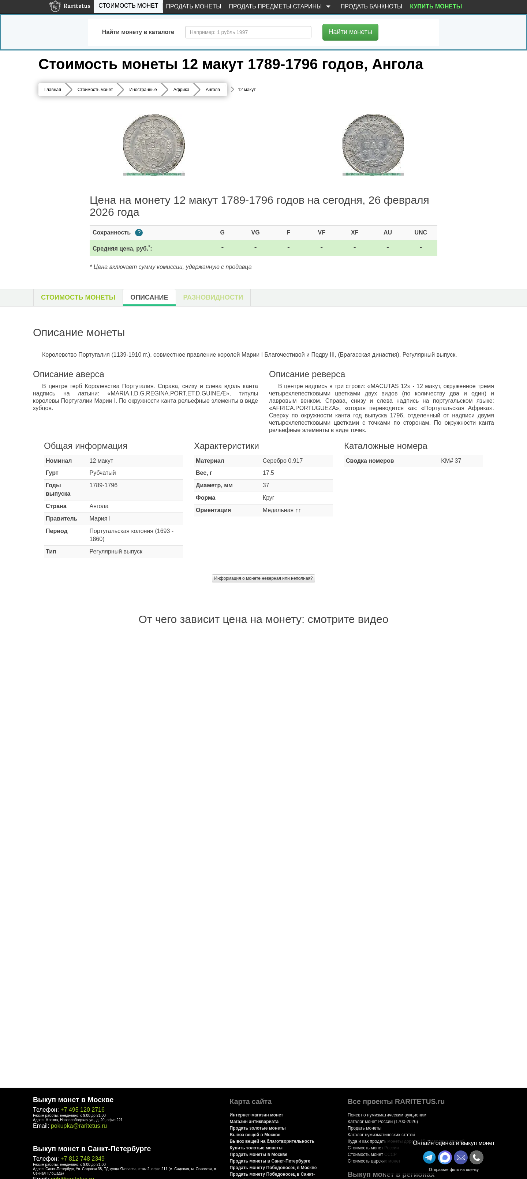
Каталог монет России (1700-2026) (383, 1121)
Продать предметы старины (281, 6)
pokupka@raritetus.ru (79, 1126)
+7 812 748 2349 (82, 1159)
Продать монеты (193, 6)
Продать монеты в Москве (259, 1154)
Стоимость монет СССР (372, 1154)
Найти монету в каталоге (138, 32)
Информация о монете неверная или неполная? (263, 578)
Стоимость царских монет (374, 1161)
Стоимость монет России (373, 1147)
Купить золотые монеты (256, 1147)
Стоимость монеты (78, 297)
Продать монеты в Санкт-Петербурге (270, 1161)
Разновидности (213, 297)
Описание (149, 297)
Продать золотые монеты (258, 1128)
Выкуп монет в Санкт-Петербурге (92, 1149)
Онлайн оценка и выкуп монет (454, 1143)
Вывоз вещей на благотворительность (272, 1141)
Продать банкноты (372, 6)
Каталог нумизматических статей (381, 1134)
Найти (350, 31)
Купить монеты (436, 6)
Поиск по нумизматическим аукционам (387, 1115)
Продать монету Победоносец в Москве (273, 1167)
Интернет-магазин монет (256, 1115)
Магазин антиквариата (254, 1121)
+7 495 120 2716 (82, 1110)
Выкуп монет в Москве (73, 1100)
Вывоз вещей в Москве (255, 1134)
